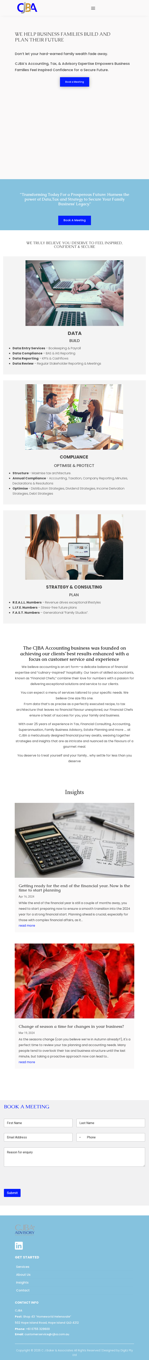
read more (27, 925)
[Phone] (110, 1137)
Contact (23, 1290)
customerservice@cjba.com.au (42, 1334)
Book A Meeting (75, 220)
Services (22, 1267)
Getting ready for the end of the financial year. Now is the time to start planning (74, 888)
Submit (12, 1193)
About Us (23, 1274)
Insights (22, 1282)
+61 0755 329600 (32, 1329)
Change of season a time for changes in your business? (71, 1026)
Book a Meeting (74, 81)
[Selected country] (79, 1137)
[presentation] (34, 1186)
